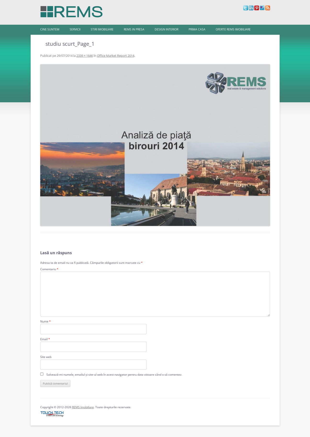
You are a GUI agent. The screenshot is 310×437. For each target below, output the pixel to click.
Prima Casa (197, 29)
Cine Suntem (49, 29)
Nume (45, 321)
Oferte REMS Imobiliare (233, 29)
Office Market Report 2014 (115, 55)
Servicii (75, 29)
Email (45, 339)
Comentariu (49, 269)
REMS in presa (134, 29)
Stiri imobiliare (102, 29)
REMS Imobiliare (83, 407)
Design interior (166, 29)
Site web (45, 357)
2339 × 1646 (84, 55)
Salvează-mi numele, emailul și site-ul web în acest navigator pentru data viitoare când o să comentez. (114, 375)
